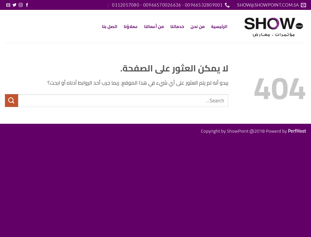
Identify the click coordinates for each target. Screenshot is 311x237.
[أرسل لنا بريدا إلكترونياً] (8, 5)
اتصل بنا (110, 26)
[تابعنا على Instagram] (21, 5)
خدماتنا (177, 26)
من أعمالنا (154, 26)
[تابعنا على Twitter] (14, 5)
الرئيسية (219, 26)
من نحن (197, 26)
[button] (33, 2)
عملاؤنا (131, 26)
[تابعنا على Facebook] (27, 5)
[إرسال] (11, 100)
